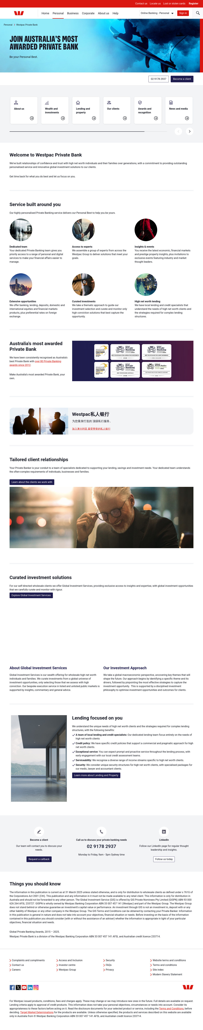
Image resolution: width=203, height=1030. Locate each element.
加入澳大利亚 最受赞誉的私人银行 (91, 428)
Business (73, 13)
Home (45, 13)
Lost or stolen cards (174, 3)
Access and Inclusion (71, 960)
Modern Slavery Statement (167, 974)
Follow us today (164, 859)
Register (193, 3)
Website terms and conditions (169, 960)
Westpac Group (67, 969)
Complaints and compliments (28, 960)
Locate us (155, 3)
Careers (16, 969)
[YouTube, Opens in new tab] (24, 987)
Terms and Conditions (171, 1008)
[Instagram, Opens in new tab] (35, 989)
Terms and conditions (165, 965)
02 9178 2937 (158, 78)
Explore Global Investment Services (31, 595)
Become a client (182, 78)
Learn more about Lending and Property (96, 775)
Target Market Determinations (36, 1012)
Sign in (183, 13)
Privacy (110, 969)
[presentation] (189, 131)
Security (110, 960)
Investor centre (67, 965)
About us (103, 13)
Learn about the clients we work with (32, 482)
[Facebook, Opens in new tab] (12, 987)
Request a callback (39, 859)
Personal (58, 13)
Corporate (88, 13)
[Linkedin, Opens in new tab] (30, 987)
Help (115, 13)
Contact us (141, 3)
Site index (158, 969)
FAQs (109, 965)
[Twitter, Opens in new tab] (18, 987)
